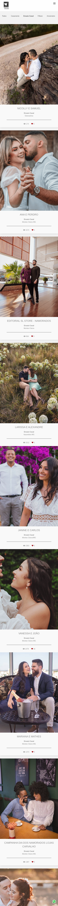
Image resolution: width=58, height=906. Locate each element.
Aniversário (51, 16)
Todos (4, 16)
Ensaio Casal (28, 16)
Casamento (15, 16)
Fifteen (40, 16)
